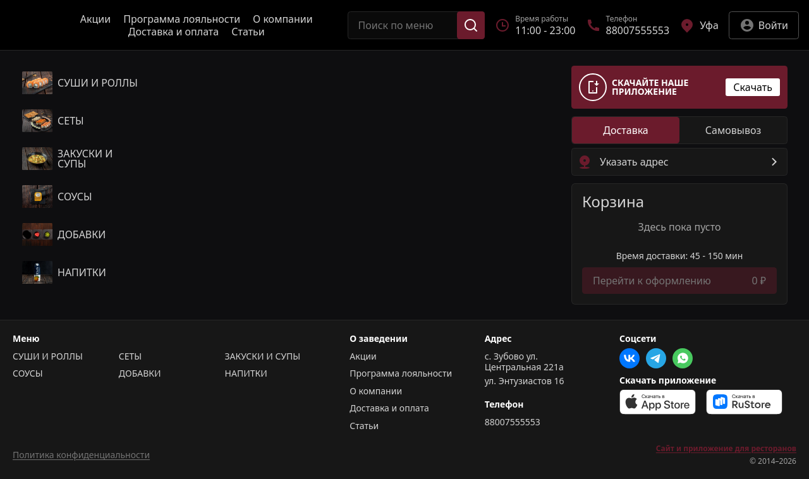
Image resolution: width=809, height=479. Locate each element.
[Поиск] (471, 25)
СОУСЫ (28, 373)
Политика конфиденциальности (81, 455)
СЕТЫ (130, 356)
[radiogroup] (679, 130)
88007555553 (512, 422)
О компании (283, 19)
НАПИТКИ (246, 373)
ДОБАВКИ (140, 373)
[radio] (625, 130)
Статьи (248, 32)
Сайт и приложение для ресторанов (726, 449)
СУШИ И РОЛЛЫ (48, 356)
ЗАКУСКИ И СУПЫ (263, 356)
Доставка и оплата (173, 32)
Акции (95, 19)
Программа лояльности (181, 19)
